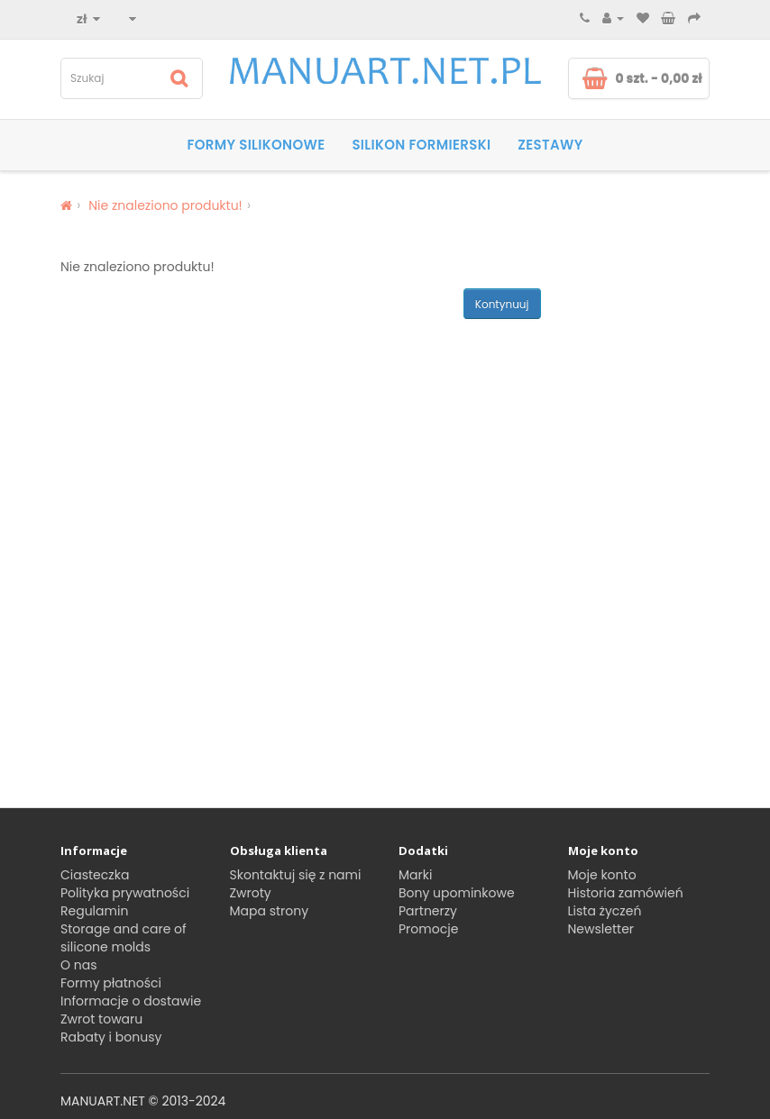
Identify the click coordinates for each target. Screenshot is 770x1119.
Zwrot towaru (101, 1019)
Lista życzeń (605, 911)
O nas (78, 965)
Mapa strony (269, 911)
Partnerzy (428, 911)
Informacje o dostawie (130, 1001)
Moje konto (602, 875)
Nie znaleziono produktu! (165, 205)
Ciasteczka (94, 875)
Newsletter (601, 929)
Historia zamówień (625, 893)
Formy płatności (110, 983)
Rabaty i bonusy (110, 1037)
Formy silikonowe (256, 144)
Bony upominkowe (457, 893)
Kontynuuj (502, 304)
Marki (415, 875)
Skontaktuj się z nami (296, 875)
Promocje (428, 929)
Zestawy (550, 144)
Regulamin (94, 911)
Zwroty (250, 893)
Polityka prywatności (124, 893)
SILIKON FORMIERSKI (421, 144)
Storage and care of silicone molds (123, 938)
